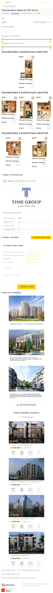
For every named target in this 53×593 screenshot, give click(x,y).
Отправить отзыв (26, 286)
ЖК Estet (14, 478)
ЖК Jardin (14, 551)
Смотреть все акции (26, 405)
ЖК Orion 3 (14, 515)
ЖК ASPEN (14, 441)
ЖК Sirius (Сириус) (10, 6)
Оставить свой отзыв (41, 237)
